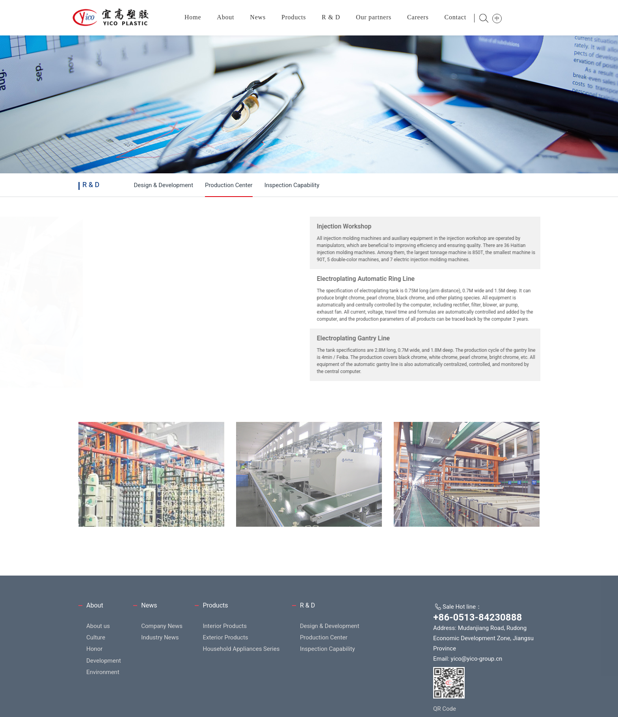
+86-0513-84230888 (477, 662)
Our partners (373, 17)
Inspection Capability (292, 185)
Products (293, 17)
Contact (455, 17)
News (258, 17)
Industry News (160, 682)
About (225, 17)
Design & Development (163, 185)
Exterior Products (225, 682)
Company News (161, 670)
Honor (94, 693)
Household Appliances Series (241, 693)
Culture (95, 682)
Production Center (229, 185)
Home (192, 17)
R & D (331, 17)
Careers (417, 17)
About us (98, 670)
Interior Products (225, 670)
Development (103, 704)
